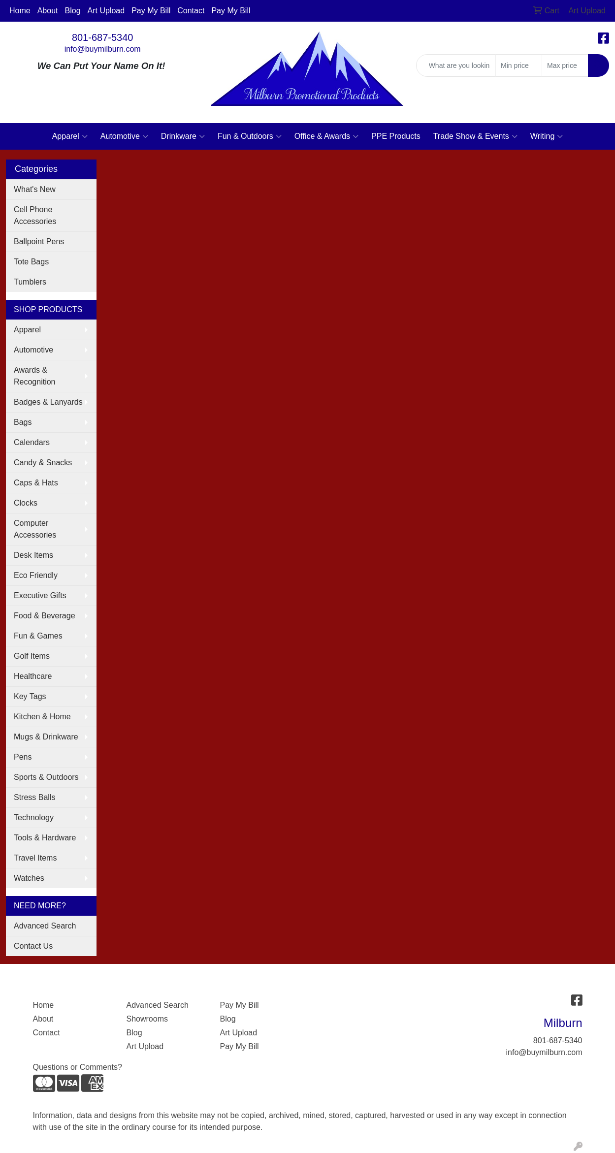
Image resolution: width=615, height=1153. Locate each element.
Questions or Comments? (77, 1067)
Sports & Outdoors (46, 777)
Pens (23, 757)
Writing (546, 136)
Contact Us (33, 946)
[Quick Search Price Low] (518, 65)
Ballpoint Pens (39, 241)
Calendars (32, 442)
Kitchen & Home (42, 716)
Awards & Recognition (35, 376)
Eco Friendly (36, 575)
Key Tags (30, 696)
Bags (23, 422)
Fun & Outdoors (250, 136)
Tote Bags (31, 261)
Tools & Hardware (45, 837)
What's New (35, 189)
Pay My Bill (150, 10)
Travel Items (35, 858)
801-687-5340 (102, 37)
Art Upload (106, 10)
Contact (190, 10)
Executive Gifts (40, 595)
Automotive (124, 136)
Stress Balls (34, 797)
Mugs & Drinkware (46, 737)
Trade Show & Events (475, 136)
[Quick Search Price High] (565, 65)
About (47, 10)
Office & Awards (326, 136)
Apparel (70, 136)
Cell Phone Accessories (35, 215)
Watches (29, 878)
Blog (73, 10)
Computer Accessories (35, 529)
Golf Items (32, 656)
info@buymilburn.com (103, 49)
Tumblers (30, 282)
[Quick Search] (456, 65)
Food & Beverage (44, 615)
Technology (34, 817)
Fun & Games (38, 636)
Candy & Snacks (43, 462)
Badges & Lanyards (48, 402)
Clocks (25, 503)
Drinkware (183, 136)
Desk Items (33, 555)
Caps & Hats (36, 483)
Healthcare (33, 676)
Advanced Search (45, 926)
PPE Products (396, 136)
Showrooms (147, 1019)
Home (20, 10)
